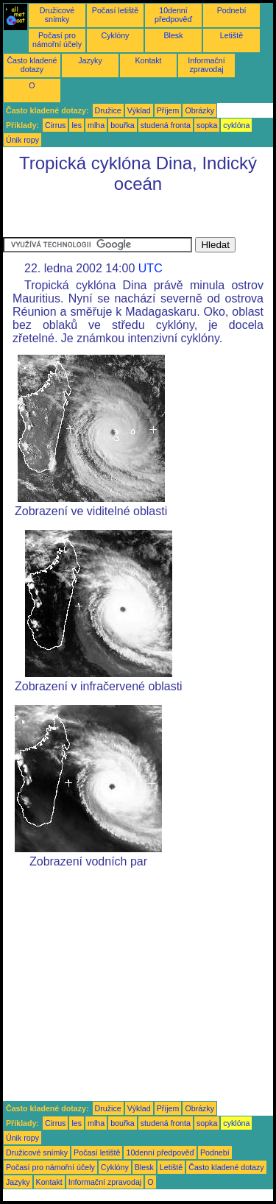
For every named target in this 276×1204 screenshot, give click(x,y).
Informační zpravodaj (206, 65)
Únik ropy (22, 139)
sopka (207, 125)
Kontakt (148, 60)
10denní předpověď (173, 15)
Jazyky (90, 60)
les (76, 125)
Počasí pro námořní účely (57, 40)
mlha (96, 125)
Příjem (168, 110)
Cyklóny (116, 35)
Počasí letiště (115, 10)
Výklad (139, 110)
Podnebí (232, 10)
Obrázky (199, 110)
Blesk (173, 35)
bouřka (122, 125)
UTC (150, 268)
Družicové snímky (57, 15)
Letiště (231, 35)
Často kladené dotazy (32, 65)
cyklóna (236, 125)
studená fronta (166, 125)
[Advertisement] (120, 218)
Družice (108, 110)
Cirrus (55, 125)
